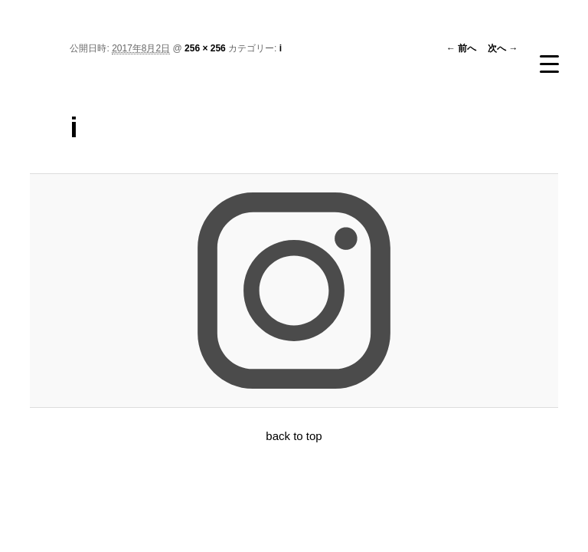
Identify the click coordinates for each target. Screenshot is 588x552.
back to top (294, 435)
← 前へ (461, 48)
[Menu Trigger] (549, 63)
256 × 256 (205, 48)
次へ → (503, 48)
